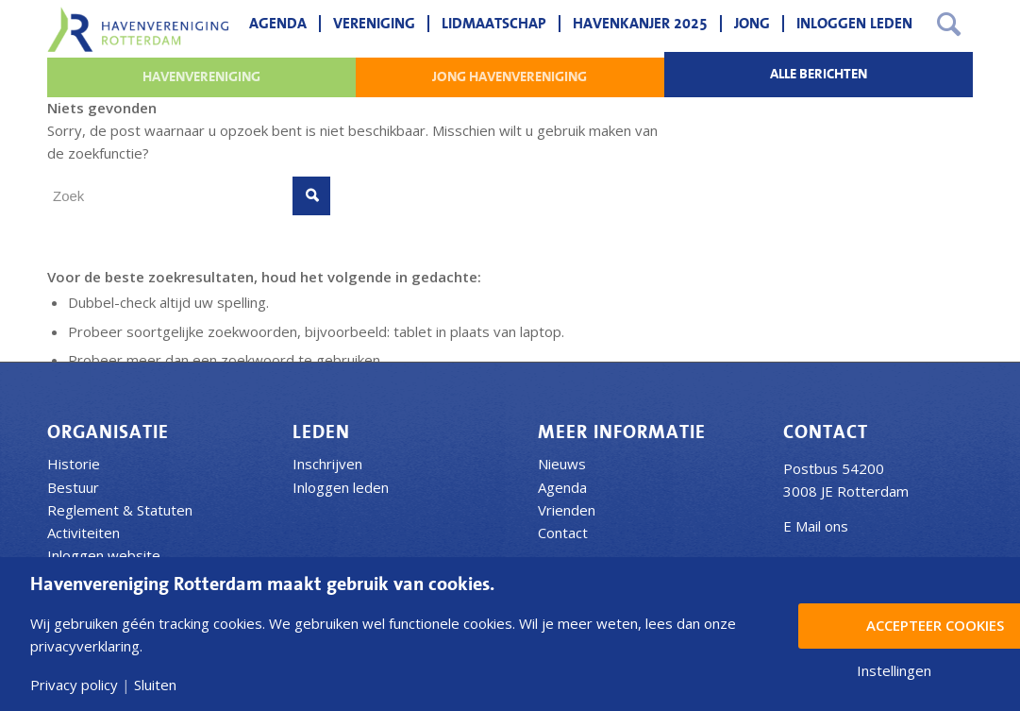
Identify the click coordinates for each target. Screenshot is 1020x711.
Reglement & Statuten (119, 509)
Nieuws (562, 463)
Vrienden (566, 509)
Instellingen (894, 671)
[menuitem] (278, 23)
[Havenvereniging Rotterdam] (137, 29)
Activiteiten (83, 532)
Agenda (562, 487)
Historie (73, 463)
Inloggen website (103, 555)
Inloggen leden (341, 487)
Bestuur (73, 487)
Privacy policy (74, 685)
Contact (563, 532)
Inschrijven (327, 463)
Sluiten (155, 685)
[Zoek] (949, 23)
